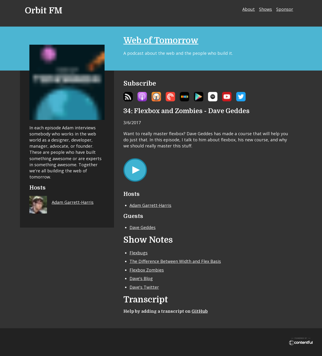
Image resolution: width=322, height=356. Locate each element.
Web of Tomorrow (160, 40)
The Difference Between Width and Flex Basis (175, 261)
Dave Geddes (143, 227)
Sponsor (284, 9)
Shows (265, 9)
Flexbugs (139, 253)
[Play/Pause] (135, 170)
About (248, 9)
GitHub (200, 311)
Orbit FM (43, 11)
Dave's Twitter (144, 287)
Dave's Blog (141, 278)
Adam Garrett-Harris (150, 205)
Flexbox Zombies (147, 270)
